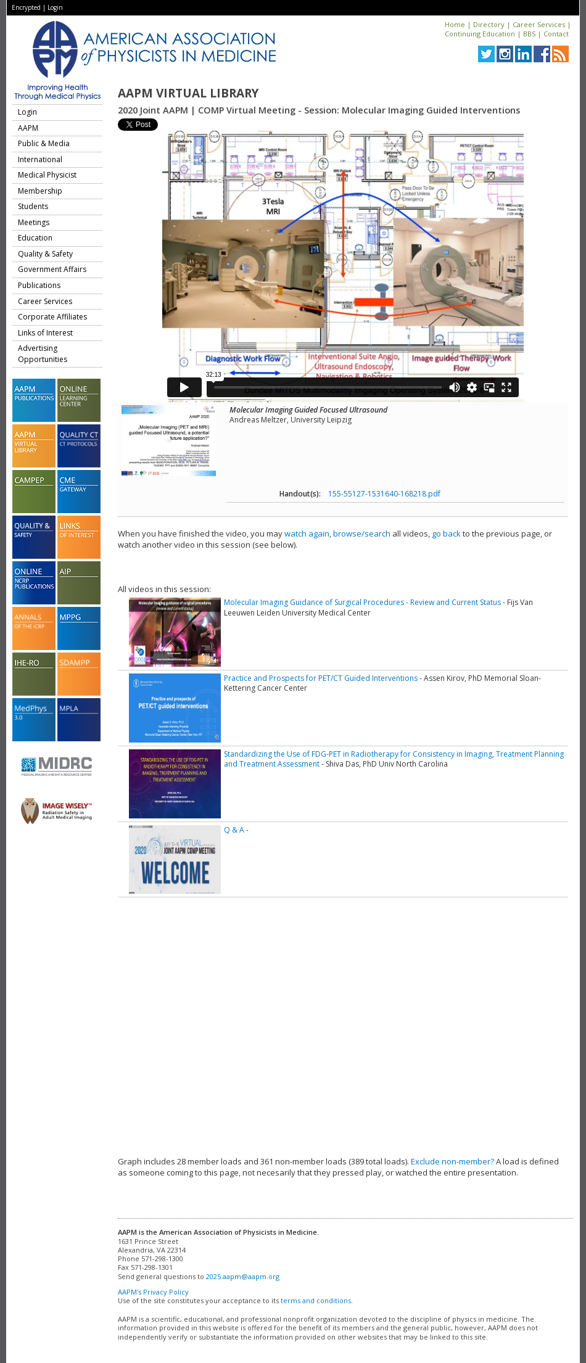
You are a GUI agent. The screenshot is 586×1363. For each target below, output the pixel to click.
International (40, 159)
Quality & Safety (45, 254)
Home (455, 24)
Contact (556, 33)
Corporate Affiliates (52, 316)
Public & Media (44, 143)
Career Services (539, 24)
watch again (306, 533)
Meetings (33, 222)
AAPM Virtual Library (188, 93)
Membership (40, 191)
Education (35, 238)
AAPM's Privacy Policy (153, 1291)
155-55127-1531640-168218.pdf (384, 493)
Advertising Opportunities (42, 353)
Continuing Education (480, 33)
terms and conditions (316, 1300)
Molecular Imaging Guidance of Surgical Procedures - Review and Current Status (362, 602)
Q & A (234, 830)
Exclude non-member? (452, 1161)
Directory (489, 24)
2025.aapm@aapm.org (242, 1276)
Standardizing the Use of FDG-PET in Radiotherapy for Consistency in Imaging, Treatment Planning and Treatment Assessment (394, 759)
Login (55, 7)
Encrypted (26, 7)
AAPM (28, 128)
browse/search (361, 533)
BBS (529, 33)
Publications (39, 285)
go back (446, 533)
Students (33, 206)
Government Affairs (52, 269)
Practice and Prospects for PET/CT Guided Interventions (321, 678)
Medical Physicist (47, 175)
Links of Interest (45, 332)
